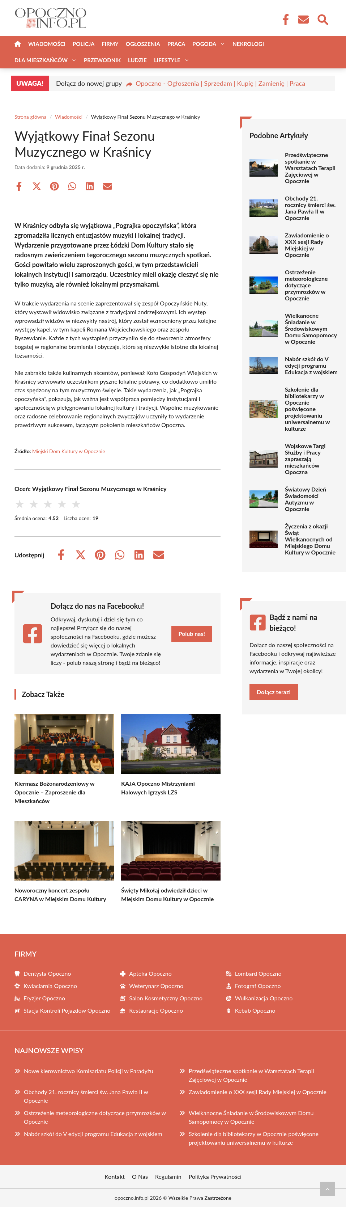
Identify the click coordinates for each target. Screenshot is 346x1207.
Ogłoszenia (143, 44)
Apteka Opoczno (150, 973)
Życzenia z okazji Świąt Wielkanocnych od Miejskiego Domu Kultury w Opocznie (310, 539)
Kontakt (114, 1176)
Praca (176, 44)
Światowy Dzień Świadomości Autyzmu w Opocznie (305, 499)
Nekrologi (248, 44)
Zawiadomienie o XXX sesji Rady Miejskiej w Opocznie (307, 245)
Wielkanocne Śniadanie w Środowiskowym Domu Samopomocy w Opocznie (311, 328)
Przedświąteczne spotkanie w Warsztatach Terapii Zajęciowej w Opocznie (310, 168)
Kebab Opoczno (255, 1010)
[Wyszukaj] (322, 19)
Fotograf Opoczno (258, 985)
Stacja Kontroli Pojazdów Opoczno (67, 1010)
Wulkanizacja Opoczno (264, 998)
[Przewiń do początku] (327, 1189)
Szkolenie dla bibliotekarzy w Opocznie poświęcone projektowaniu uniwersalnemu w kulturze (307, 409)
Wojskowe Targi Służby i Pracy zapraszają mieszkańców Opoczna (305, 459)
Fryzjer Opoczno (44, 998)
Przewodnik (102, 60)
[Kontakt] (303, 19)
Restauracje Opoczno (156, 1010)
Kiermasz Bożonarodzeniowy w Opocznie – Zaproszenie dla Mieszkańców (54, 792)
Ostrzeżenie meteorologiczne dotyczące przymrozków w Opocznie (306, 285)
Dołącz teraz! (274, 691)
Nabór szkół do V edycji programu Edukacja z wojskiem (311, 365)
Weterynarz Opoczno (156, 985)
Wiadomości (46, 44)
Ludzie (137, 60)
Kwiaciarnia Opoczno (50, 985)
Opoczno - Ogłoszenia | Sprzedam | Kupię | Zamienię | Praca (220, 83)
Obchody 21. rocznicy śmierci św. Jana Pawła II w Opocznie (310, 208)
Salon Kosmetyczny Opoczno (165, 998)
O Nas (140, 1176)
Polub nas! (192, 633)
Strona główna (30, 117)
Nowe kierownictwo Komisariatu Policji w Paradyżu (88, 1070)
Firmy (110, 44)
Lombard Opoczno (258, 973)
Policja (83, 44)
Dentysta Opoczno (47, 973)
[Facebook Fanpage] (283, 19)
